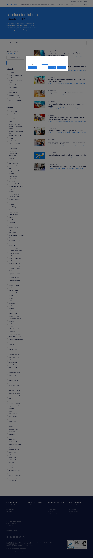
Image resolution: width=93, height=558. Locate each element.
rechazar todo (52, 67)
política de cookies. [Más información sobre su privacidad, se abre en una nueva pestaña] (44, 64)
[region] (47, 63)
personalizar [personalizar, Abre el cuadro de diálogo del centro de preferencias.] (32, 67)
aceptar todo (62, 67)
